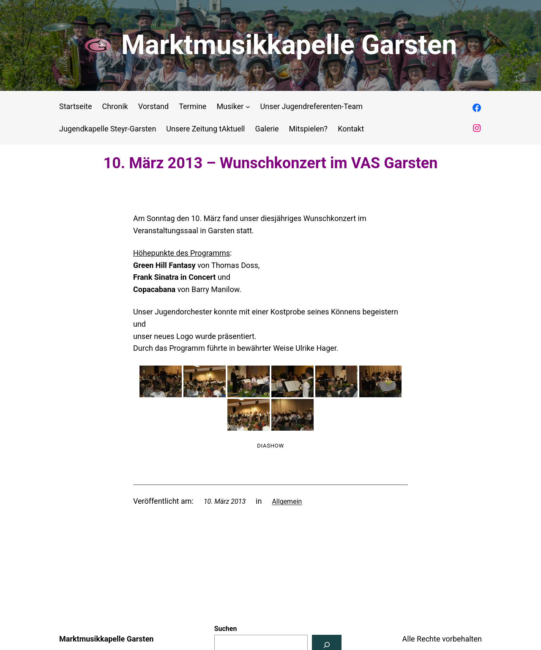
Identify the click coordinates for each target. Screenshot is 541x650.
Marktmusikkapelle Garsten (289, 45)
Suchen (225, 629)
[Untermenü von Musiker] (248, 106)
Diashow (270, 445)
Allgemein (287, 501)
